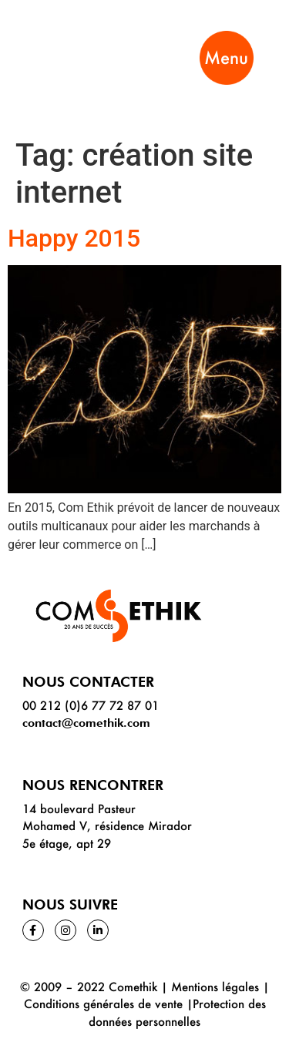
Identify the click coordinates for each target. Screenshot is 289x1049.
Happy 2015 (74, 238)
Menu (226, 57)
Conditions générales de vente (103, 1003)
